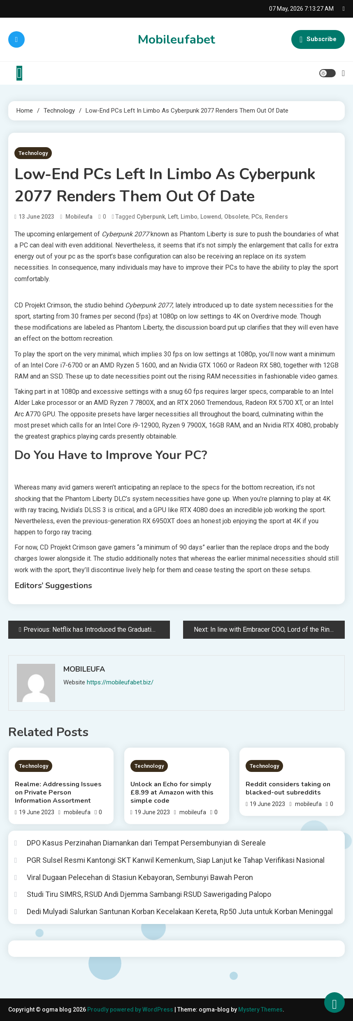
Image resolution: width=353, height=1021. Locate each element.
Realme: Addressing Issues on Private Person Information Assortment (58, 792)
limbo (189, 216)
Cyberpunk (151, 216)
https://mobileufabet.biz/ (120, 682)
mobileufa (79, 216)
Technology (33, 153)
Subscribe (318, 39)
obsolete (236, 216)
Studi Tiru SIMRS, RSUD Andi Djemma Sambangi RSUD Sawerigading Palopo (149, 894)
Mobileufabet (176, 39)
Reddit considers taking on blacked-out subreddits (288, 788)
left (173, 216)
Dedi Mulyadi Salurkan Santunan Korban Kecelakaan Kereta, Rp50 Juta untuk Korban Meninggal (180, 911)
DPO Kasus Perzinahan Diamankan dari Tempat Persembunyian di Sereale (146, 843)
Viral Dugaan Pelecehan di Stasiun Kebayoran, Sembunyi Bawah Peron (140, 877)
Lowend (210, 216)
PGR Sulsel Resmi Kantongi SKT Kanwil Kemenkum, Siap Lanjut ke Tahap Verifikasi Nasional (176, 860)
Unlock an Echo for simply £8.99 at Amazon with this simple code (172, 792)
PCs (256, 216)
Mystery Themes (260, 1009)
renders (276, 216)
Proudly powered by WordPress (130, 1009)
